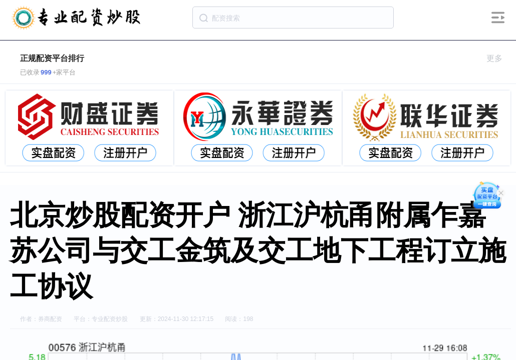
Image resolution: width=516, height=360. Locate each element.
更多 (498, 58)
